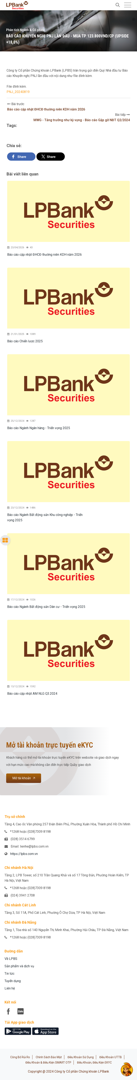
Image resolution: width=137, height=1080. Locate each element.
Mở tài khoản (23, 778)
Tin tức (9, 973)
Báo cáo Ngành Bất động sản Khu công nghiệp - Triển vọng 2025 (45, 517)
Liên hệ (10, 988)
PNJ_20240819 (18, 92)
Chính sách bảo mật (49, 1057)
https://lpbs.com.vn (24, 854)
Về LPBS (11, 959)
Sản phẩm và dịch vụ (19, 966)
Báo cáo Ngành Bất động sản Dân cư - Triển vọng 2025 (46, 607)
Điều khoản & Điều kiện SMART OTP (48, 1062)
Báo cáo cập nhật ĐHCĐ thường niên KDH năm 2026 (46, 109)
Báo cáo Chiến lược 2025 (25, 341)
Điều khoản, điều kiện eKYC (94, 1062)
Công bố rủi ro (20, 1057)
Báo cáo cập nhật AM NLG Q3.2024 (32, 694)
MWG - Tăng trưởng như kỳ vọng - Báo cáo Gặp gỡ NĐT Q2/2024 (81, 120)
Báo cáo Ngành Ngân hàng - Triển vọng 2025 (38, 428)
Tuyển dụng (13, 981)
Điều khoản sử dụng (81, 1057)
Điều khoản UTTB (110, 1057)
